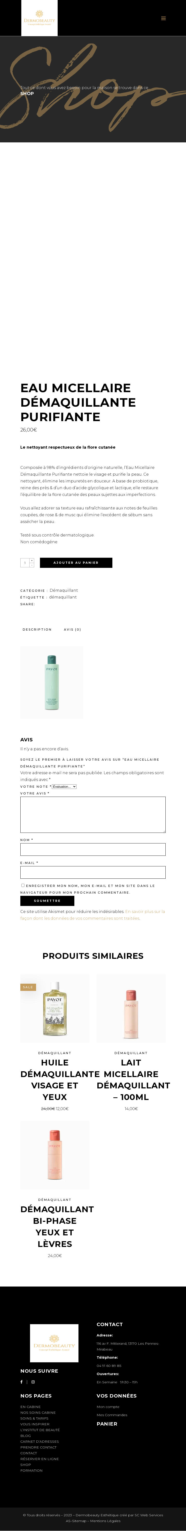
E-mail (29, 863)
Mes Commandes (112, 1415)
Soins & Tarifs (34, 1418)
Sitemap (79, 1521)
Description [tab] (37, 629)
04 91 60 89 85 (109, 1366)
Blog (25, 1436)
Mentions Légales (105, 1521)
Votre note (36, 786)
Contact (28, 1453)
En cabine (30, 1407)
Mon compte (108, 1407)
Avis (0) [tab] (72, 629)
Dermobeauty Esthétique (97, 1515)
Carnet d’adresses (39, 1441)
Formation (31, 1470)
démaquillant (63, 597)
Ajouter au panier (76, 562)
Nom (26, 840)
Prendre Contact (38, 1447)
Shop (25, 1464)
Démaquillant (64, 590)
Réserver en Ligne (39, 1459)
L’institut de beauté (40, 1430)
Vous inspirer (34, 1424)
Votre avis (35, 793)
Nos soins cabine (38, 1412)
